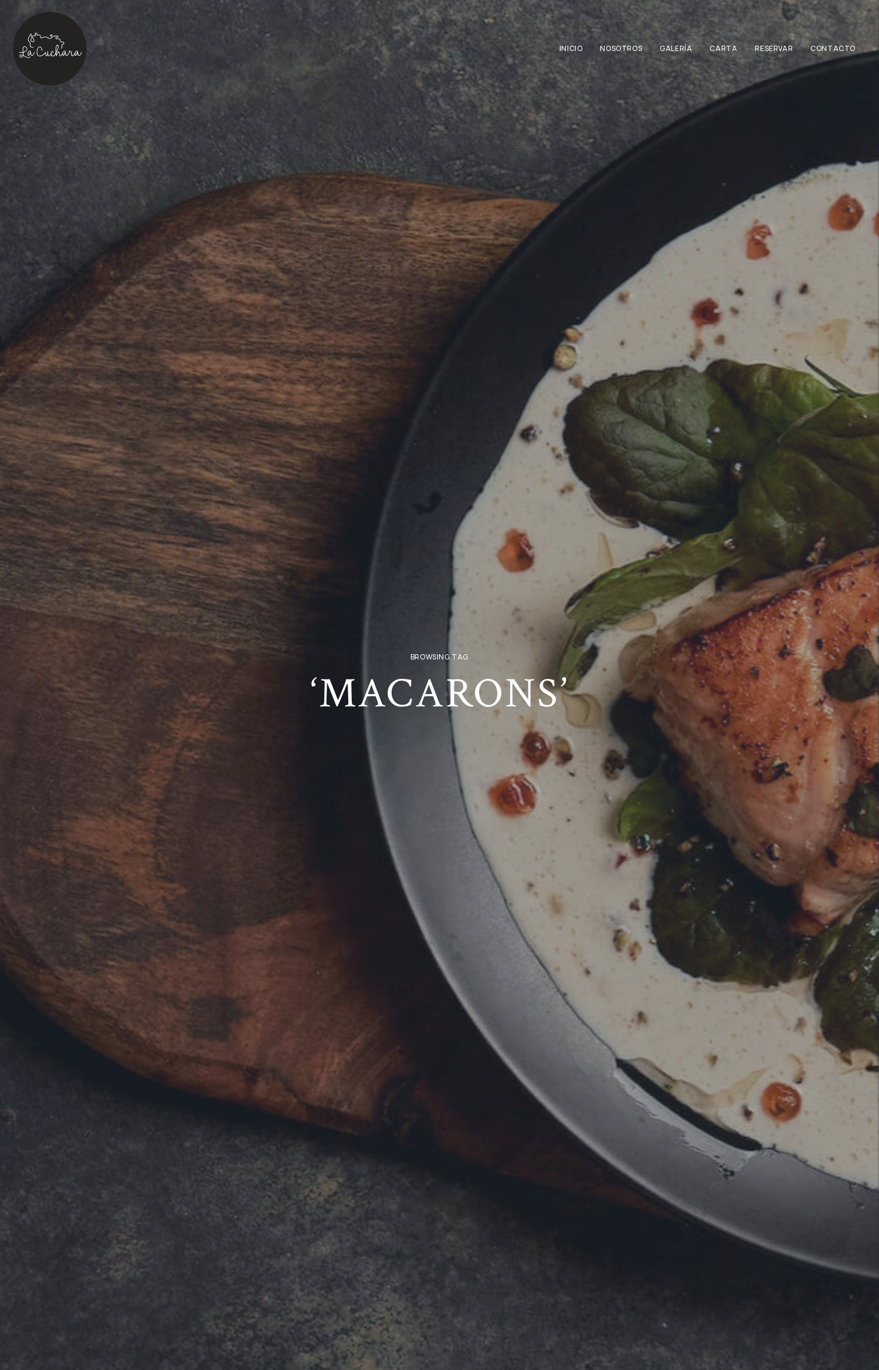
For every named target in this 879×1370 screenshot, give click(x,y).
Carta (723, 48)
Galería (676, 48)
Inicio (571, 48)
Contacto (833, 48)
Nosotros (621, 48)
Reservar (774, 48)
